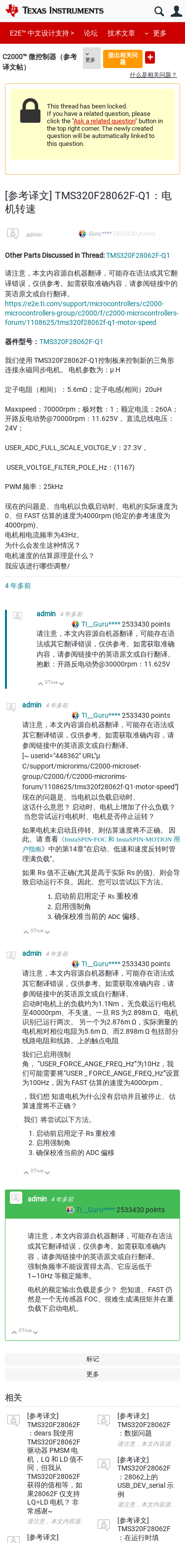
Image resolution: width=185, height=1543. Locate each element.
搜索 (159, 11)
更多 (160, 33)
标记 (92, 1359)
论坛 (91, 33)
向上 (41, 684)
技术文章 (121, 33)
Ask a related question (104, 121)
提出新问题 (150, 57)
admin (34, 234)
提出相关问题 (123, 58)
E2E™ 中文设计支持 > (42, 33)
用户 (176, 11)
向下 (62, 684)
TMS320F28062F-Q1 (138, 255)
